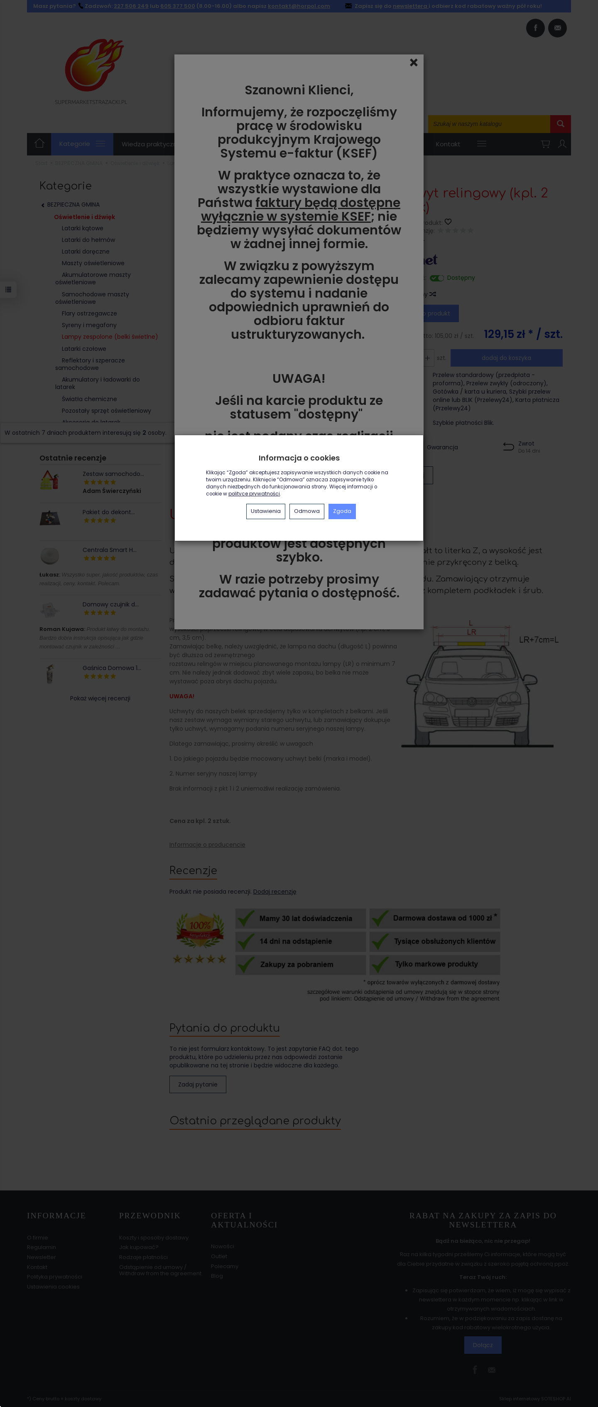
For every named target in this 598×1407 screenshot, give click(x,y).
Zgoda (342, 511)
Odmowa (307, 511)
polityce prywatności (254, 493)
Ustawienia (266, 511)
